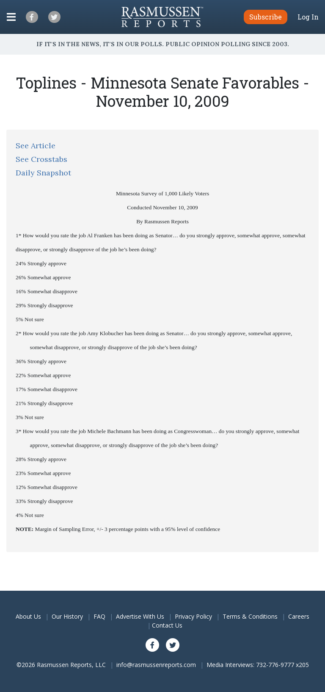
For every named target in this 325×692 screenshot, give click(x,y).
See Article (35, 145)
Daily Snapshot (43, 173)
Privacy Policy (193, 616)
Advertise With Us (140, 616)
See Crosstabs (41, 159)
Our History (67, 616)
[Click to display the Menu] (11, 17)
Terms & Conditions (250, 616)
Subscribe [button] (265, 16)
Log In (308, 17)
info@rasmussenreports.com (156, 665)
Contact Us (167, 625)
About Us (28, 616)
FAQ (99, 616)
